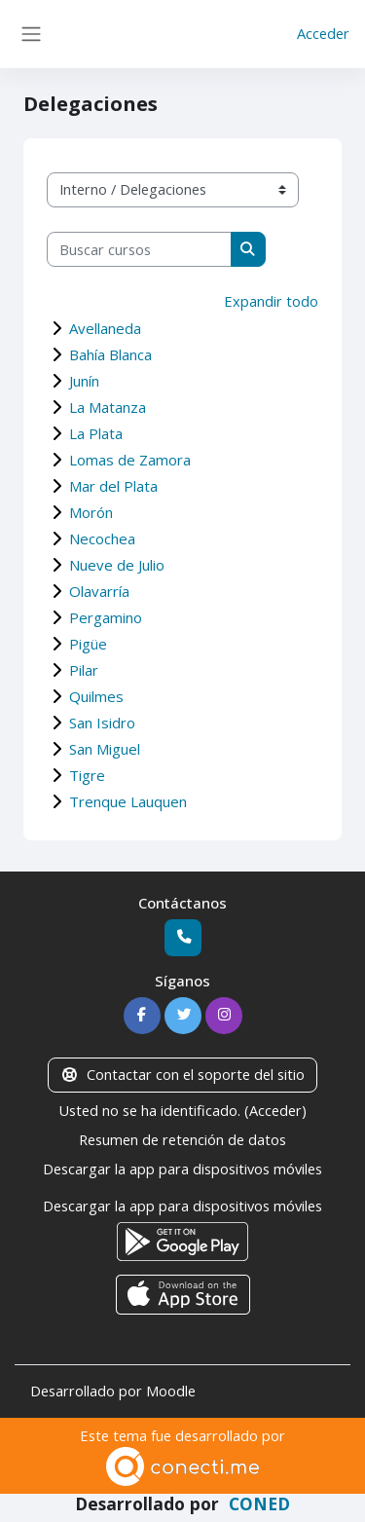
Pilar (83, 670)
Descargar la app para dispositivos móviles (182, 1168)
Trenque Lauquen (128, 801)
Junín (84, 380)
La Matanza (107, 407)
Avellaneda (105, 328)
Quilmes (96, 696)
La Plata (96, 433)
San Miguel (104, 749)
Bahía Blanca (110, 354)
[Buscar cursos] (139, 249)
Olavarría (99, 591)
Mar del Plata (113, 486)
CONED (259, 1503)
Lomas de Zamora (130, 459)
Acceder (323, 33)
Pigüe (88, 643)
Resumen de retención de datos (182, 1139)
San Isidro (102, 722)
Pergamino (105, 617)
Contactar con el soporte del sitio (182, 1074)
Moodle (171, 1390)
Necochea (102, 538)
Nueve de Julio (116, 565)
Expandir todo (271, 301)
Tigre (87, 775)
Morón (91, 512)
